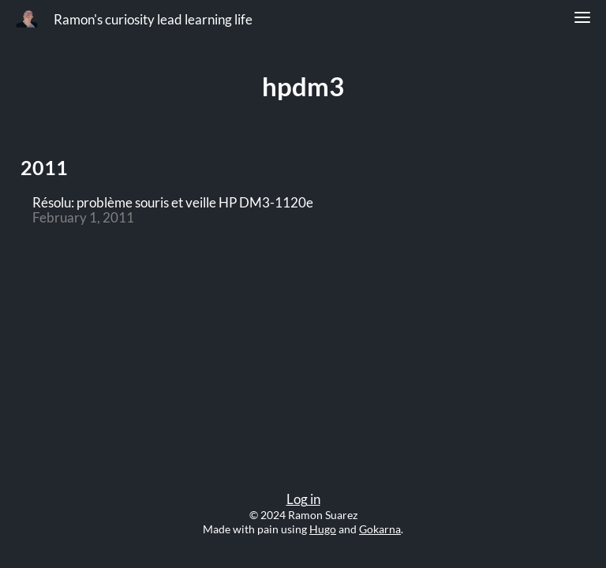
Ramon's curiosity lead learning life (153, 20)
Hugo (322, 529)
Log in (303, 499)
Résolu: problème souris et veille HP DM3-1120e (172, 203)
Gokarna (380, 529)
